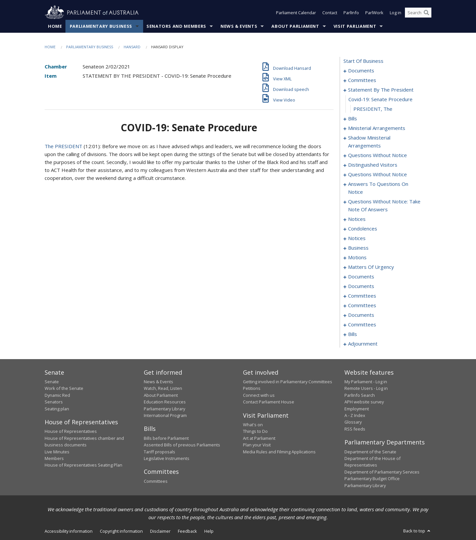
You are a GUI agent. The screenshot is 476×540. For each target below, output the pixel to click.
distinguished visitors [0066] (372, 164)
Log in (395, 13)
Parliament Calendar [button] (296, 13)
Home (55, 26)
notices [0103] (357, 238)
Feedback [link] (187, 531)
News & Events (238, 26)
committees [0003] (362, 80)
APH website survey (364, 402)
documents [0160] (361, 286)
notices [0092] (357, 219)
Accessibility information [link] (69, 531)
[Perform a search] (426, 13)
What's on (253, 425)
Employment (356, 409)
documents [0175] (361, 315)
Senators (54, 402)
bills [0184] (352, 334)
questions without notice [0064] (377, 155)
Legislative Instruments (166, 458)
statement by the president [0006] (381, 89)
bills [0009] (352, 118)
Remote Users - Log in (366, 388)
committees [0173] (362, 305)
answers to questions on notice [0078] (378, 188)
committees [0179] (362, 324)
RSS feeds (354, 429)
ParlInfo (351, 13)
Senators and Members (176, 26)
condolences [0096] (362, 228)
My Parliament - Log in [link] (365, 382)
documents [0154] (361, 276)
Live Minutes (57, 452)
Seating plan (57, 409)
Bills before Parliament (166, 438)
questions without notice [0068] (377, 174)
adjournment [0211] (362, 343)
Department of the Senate (370, 452)
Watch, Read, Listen (163, 388)
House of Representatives (71, 431)
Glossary (353, 422)
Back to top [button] (417, 531)
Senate (52, 382)
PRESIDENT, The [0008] (372, 108)
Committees (156, 481)
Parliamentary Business (101, 26)
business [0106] (358, 247)
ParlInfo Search (359, 395)
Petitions (251, 388)
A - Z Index (354, 415)
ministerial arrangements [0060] (376, 128)
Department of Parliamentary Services (381, 472)
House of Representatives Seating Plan (83, 465)
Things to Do (255, 431)
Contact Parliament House (268, 402)
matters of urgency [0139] (371, 267)
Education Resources (165, 402)
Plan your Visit (257, 445)
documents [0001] (361, 70)
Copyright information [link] (121, 531)
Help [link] (209, 531)
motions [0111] (357, 257)
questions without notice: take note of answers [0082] (384, 205)
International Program (165, 415)
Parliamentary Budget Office (372, 478)
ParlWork (374, 13)
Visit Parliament (355, 26)
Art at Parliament (259, 438)
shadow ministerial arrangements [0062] (369, 141)
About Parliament (295, 26)
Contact (329, 13)
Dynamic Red (57, 395)
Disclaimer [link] (160, 531)
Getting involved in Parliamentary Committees (287, 382)
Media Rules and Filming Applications (279, 452)
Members (54, 458)
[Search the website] (418, 13)
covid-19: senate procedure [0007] (380, 99)
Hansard (132, 46)
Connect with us (259, 395)
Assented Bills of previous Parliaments (182, 445)
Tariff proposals (159, 452)
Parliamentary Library (164, 409)
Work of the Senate (64, 388)
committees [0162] (362, 295)
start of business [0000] (363, 61)
